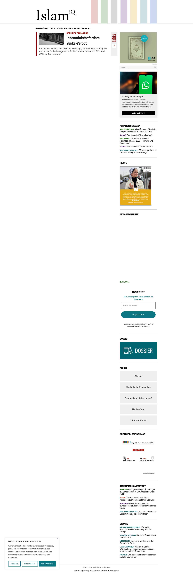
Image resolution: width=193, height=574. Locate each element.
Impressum (84, 571)
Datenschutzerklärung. (141, 326)
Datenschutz (114, 571)
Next (152, 457)
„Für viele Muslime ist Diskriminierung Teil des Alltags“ (135, 529)
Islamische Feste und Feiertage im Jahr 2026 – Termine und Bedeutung (136, 141)
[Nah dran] (57, 538)
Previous (123, 457)
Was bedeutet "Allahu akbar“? (136, 147)
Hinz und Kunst (138, 420)
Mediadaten (105, 571)
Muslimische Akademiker (138, 387)
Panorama (153, 11)
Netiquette (97, 571)
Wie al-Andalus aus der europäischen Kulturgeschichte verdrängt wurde (138, 505)
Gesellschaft (104, 11)
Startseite (114, 11)
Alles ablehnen (29, 564)
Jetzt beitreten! (138, 113)
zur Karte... (125, 282)
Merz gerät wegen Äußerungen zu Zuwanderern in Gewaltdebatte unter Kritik (137, 491)
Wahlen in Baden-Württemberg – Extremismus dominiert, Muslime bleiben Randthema (137, 549)
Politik (94, 11)
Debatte (143, 11)
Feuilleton (124, 11)
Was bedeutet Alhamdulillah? (136, 135)
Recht (133, 11)
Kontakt (77, 571)
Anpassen (14, 564)
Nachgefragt (138, 409)
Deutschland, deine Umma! (138, 398)
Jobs (90, 571)
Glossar (138, 376)
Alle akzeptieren (47, 564)
